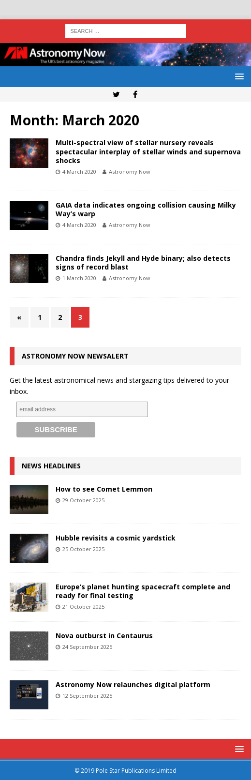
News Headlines (51, 465)
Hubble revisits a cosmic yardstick (116, 537)
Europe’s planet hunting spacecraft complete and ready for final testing (143, 591)
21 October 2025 (83, 606)
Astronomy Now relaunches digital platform (133, 684)
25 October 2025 (83, 549)
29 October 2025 (83, 500)
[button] (238, 76)
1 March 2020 (79, 278)
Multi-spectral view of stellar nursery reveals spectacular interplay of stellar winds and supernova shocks (148, 151)
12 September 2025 (87, 695)
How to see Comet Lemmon (104, 489)
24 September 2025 (87, 646)
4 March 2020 (79, 171)
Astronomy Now (129, 171)
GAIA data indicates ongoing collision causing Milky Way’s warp (146, 209)
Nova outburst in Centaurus (104, 635)
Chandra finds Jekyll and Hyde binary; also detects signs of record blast (143, 262)
